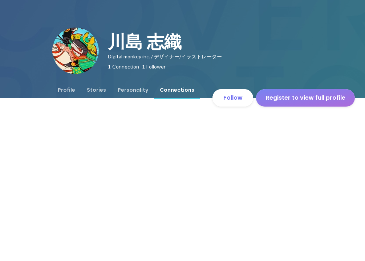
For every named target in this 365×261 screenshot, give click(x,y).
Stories (96, 90)
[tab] (66, 90)
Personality (133, 90)
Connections (177, 90)
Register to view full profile (305, 98)
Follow (233, 98)
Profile (66, 90)
